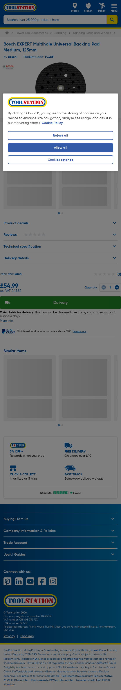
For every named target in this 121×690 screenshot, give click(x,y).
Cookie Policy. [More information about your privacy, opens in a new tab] (52, 123)
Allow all (60, 148)
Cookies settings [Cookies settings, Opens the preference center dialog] (60, 160)
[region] (60, 132)
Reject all (60, 135)
